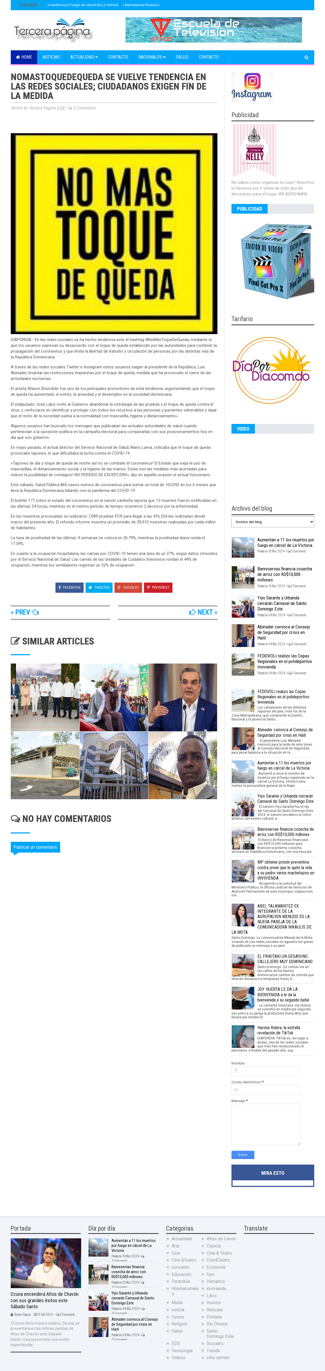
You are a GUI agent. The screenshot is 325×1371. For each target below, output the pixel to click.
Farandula (181, 1281)
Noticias (51, 57)
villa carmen (218, 1357)
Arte (176, 1246)
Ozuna (178, 1317)
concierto (181, 1267)
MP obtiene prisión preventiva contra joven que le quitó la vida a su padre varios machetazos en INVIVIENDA (285, 870)
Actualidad (84, 57)
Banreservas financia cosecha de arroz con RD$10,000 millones (284, 574)
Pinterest (158, 587)
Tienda (213, 1350)
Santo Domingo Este (220, 1333)
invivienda (216, 1288)
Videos (178, 1357)
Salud (182, 57)
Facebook (69, 587)
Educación (181, 1274)
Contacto (118, 57)
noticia (178, 1309)
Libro (212, 1295)
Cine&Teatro (218, 1260)
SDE (176, 1343)
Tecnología (182, 1350)
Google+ (128, 587)
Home (24, 57)
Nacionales (152, 57)
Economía (216, 1267)
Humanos (216, 1281)
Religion (179, 1324)
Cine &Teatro (184, 1260)
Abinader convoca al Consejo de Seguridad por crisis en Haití (283, 632)
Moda (177, 1302)
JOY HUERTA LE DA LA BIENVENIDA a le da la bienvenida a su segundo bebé (283, 994)
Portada (214, 1317)
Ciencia (214, 1246)
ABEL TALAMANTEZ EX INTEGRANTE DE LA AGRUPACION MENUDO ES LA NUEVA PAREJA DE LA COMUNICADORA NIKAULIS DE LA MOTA (271, 919)
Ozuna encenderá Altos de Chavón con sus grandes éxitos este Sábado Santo (44, 1300)
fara (210, 1274)
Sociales (215, 1343)
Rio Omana (217, 1324)
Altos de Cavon (221, 1238)
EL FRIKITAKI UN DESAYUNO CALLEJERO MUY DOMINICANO (285, 959)
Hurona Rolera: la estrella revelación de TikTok (278, 1030)
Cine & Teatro (219, 1253)
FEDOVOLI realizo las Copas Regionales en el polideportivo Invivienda (284, 661)
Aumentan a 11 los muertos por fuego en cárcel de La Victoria (68, 5)
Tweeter (99, 587)
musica (213, 1302)
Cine (176, 1253)
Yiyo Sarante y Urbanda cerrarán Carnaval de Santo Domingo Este (282, 603)
